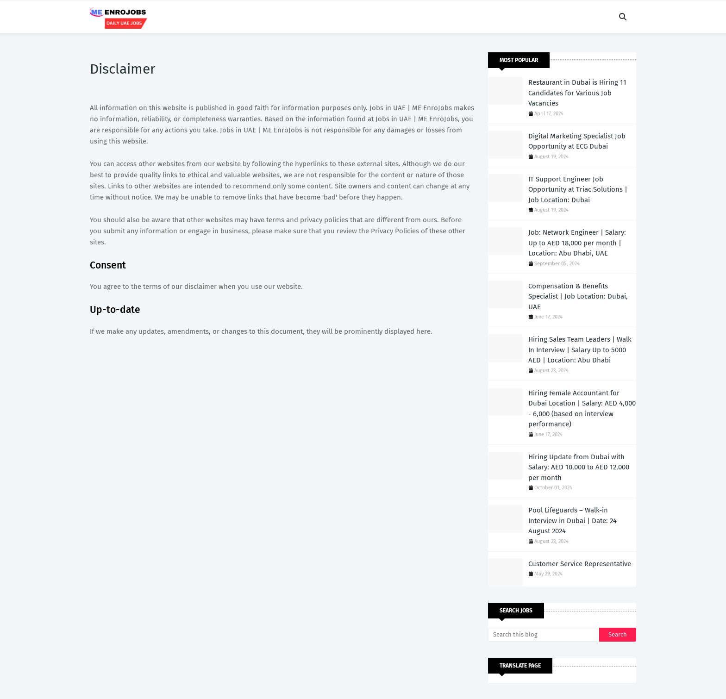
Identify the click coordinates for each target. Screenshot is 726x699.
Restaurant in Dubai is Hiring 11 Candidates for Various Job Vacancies (577, 92)
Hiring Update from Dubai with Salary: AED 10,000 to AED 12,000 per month (578, 467)
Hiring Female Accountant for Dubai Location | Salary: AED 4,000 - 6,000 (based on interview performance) (582, 409)
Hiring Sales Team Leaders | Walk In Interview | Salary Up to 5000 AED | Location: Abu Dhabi (580, 349)
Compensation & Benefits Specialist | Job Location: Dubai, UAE (578, 296)
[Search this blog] (543, 635)
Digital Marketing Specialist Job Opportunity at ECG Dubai (577, 141)
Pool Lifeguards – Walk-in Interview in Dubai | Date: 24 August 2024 (572, 520)
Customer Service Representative (579, 564)
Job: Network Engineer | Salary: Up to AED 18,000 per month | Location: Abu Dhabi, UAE (577, 242)
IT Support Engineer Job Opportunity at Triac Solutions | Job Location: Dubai (577, 189)
